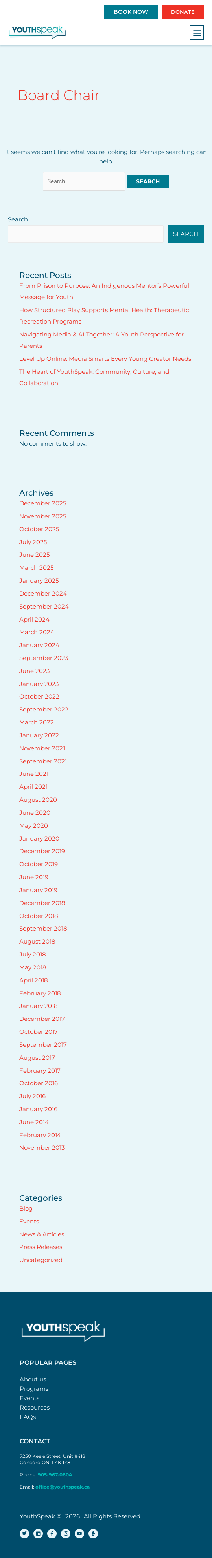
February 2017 (40, 1070)
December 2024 (43, 593)
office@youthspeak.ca (62, 1487)
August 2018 (37, 941)
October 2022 (39, 696)
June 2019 (33, 877)
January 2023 (39, 684)
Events (29, 1221)
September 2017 (43, 1044)
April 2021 (33, 786)
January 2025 (39, 580)
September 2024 (44, 606)
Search (18, 219)
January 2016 (38, 1109)
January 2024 (39, 645)
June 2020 (34, 812)
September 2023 (43, 658)
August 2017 (37, 1057)
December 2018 (42, 903)
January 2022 (39, 735)
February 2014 (40, 1135)
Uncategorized (41, 1260)
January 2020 (39, 838)
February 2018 (40, 993)
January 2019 (38, 890)
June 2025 (34, 554)
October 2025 (39, 529)
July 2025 (33, 542)
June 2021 (33, 773)
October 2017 (38, 1031)
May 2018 (32, 967)
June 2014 (34, 1122)
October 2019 (38, 864)
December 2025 (42, 503)
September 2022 (43, 709)
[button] (197, 32)
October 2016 (38, 1083)
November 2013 (42, 1147)
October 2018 (38, 916)
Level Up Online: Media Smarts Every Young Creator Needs (105, 358)
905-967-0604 (55, 1475)
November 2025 (42, 516)
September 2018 (43, 928)
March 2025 (36, 567)
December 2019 (42, 851)
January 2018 (38, 1005)
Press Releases (40, 1247)
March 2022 (36, 722)
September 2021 (43, 761)
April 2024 (34, 619)
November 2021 (42, 748)
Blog (26, 1208)
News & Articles (41, 1234)
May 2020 (33, 825)
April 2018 (33, 980)
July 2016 (32, 1096)
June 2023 (34, 671)
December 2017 (42, 1018)
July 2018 (32, 954)
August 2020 (38, 799)
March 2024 (36, 632)
